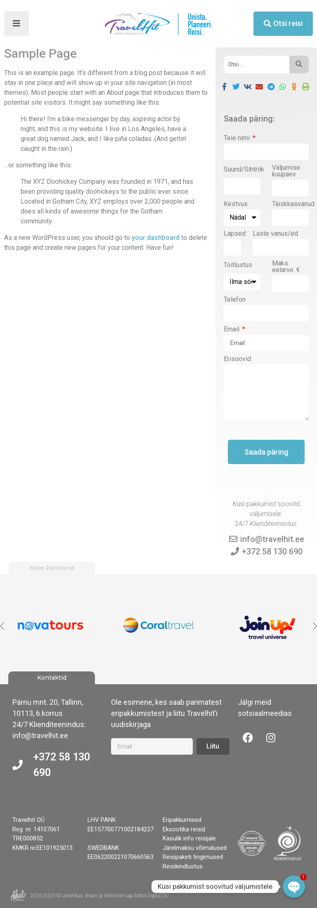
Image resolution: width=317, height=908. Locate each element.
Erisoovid (237, 359)
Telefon (235, 299)
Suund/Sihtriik (244, 169)
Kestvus (236, 204)
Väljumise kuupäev (286, 171)
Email (232, 329)
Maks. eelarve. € (286, 267)
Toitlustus (238, 265)
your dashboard (156, 238)
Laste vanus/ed (275, 233)
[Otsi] (256, 64)
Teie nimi (237, 138)
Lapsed (235, 233)
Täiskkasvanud (293, 204)
